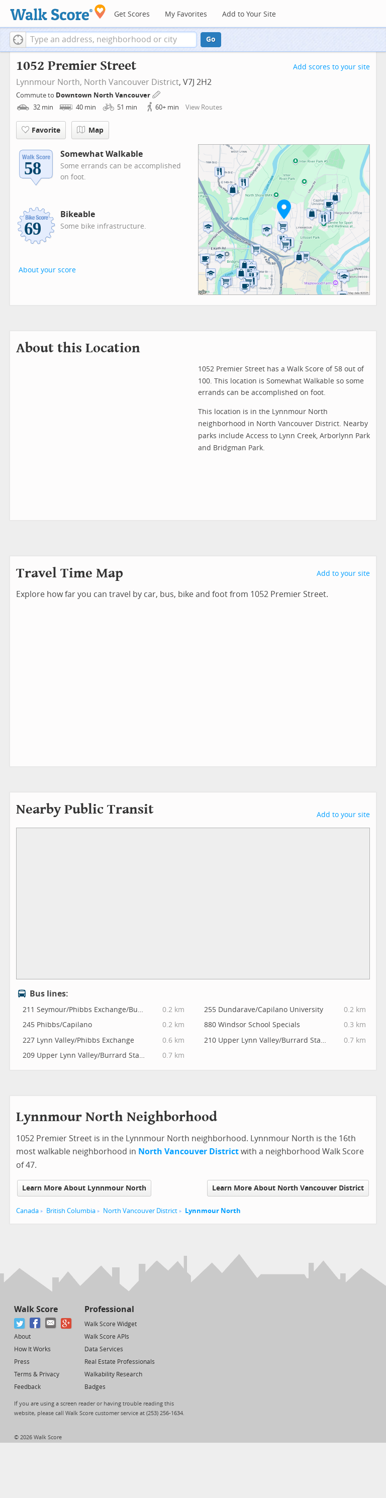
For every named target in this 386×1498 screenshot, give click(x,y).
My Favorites (186, 14)
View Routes (203, 107)
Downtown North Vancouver (104, 95)
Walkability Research (113, 1374)
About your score (47, 270)
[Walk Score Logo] (58, 12)
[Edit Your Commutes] (157, 93)
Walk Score (36, 1309)
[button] (18, 40)
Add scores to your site (331, 67)
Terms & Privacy (36, 1374)
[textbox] (111, 40)
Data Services (103, 1349)
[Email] (51, 1323)
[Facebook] (35, 1323)
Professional (109, 1309)
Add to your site (343, 573)
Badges (95, 1386)
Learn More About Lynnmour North (84, 1188)
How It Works (32, 1349)
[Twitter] (20, 1323)
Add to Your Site (249, 14)
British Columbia (70, 1211)
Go (211, 39)
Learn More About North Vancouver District (288, 1188)
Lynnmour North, (49, 82)
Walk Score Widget (110, 1324)
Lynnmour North (213, 1211)
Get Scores (132, 14)
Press (22, 1361)
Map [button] (90, 130)
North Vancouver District (131, 82)
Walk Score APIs (106, 1336)
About (22, 1336)
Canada (27, 1211)
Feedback (27, 1386)
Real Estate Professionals (119, 1361)
